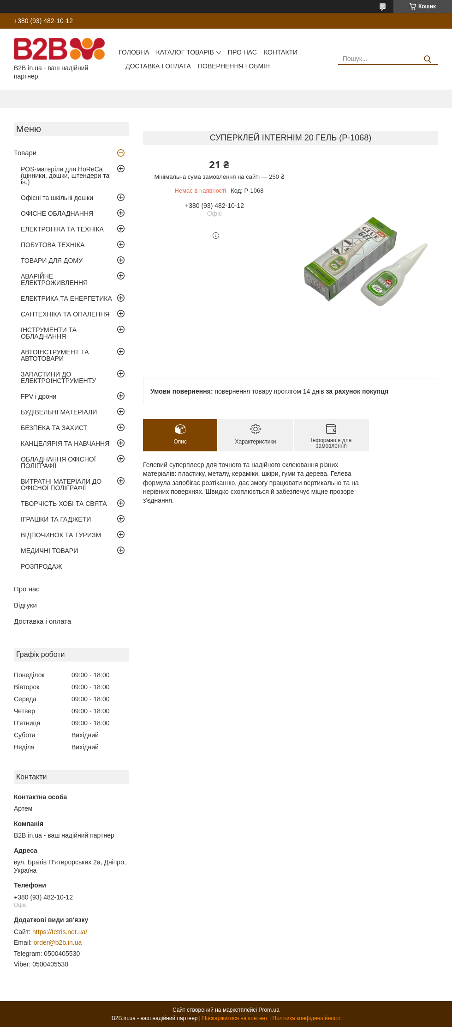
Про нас (242, 52)
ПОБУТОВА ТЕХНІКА (52, 245)
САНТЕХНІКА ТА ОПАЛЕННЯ (65, 314)
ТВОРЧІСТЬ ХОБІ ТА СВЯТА (64, 503)
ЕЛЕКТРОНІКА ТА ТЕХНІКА (62, 229)
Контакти (280, 52)
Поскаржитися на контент (235, 1018)
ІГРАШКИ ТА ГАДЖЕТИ (56, 519)
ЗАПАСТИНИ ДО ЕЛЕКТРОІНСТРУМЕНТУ (58, 377)
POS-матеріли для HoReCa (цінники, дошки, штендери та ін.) (65, 175)
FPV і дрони (38, 396)
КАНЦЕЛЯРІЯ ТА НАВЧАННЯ (65, 443)
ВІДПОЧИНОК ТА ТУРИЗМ (61, 535)
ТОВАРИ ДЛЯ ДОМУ (52, 260)
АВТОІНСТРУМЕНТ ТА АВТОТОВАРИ (55, 355)
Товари (25, 153)
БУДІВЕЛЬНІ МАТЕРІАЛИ (59, 412)
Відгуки (25, 605)
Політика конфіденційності (307, 1018)
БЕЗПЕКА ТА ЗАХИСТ (54, 427)
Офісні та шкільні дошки (57, 197)
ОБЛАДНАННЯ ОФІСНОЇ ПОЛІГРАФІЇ (58, 462)
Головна (134, 52)
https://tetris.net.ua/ (59, 932)
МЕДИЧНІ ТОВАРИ (49, 550)
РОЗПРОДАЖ (41, 566)
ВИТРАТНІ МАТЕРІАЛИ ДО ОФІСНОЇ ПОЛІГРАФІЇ (61, 485)
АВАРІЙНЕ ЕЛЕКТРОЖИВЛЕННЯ (54, 279)
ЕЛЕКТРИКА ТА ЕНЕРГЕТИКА (66, 298)
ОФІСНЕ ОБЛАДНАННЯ (57, 213)
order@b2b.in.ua (58, 942)
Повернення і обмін (234, 66)
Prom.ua (269, 1010)
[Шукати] (427, 59)
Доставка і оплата (158, 66)
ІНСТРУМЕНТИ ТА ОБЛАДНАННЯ (49, 333)
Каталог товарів (185, 52)
